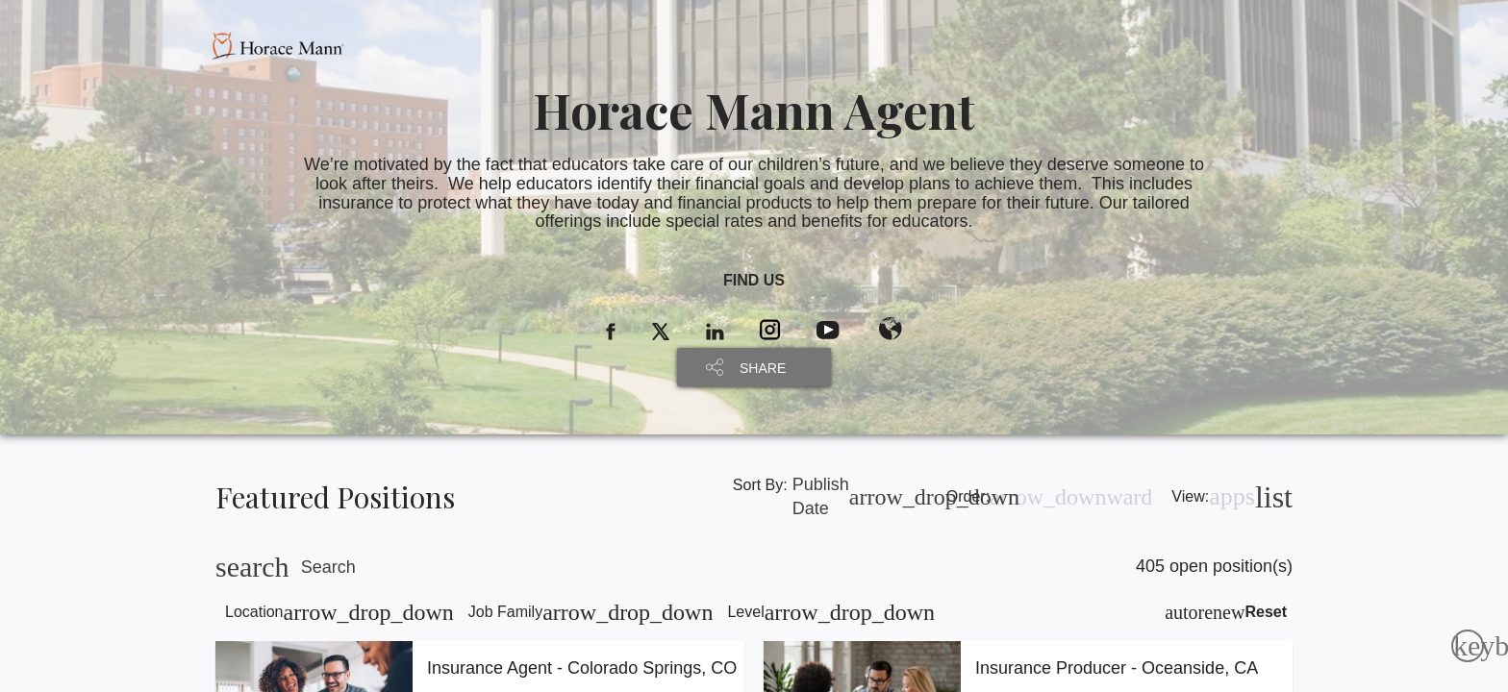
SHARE (763, 368)
